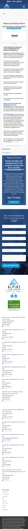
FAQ (3, 498)
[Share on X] (3, 153)
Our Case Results (5, 494)
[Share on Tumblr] (6, 153)
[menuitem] (14, 1)
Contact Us (4, 500)
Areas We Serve (5, 509)
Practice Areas (5, 492)
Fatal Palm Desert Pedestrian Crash (15, 145)
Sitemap (3, 507)
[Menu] (24, 6)
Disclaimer (4, 505)
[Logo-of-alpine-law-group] (11, 6)
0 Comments (14, 29)
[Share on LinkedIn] (5, 153)
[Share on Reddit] (8, 153)
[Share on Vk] (7, 153)
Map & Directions (7, 326)
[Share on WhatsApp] (4, 153)
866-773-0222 (14, 1)
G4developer (14, 43)
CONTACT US (14, 202)
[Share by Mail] (9, 153)
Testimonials (4, 496)
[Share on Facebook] (2, 153)
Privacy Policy (5, 503)
